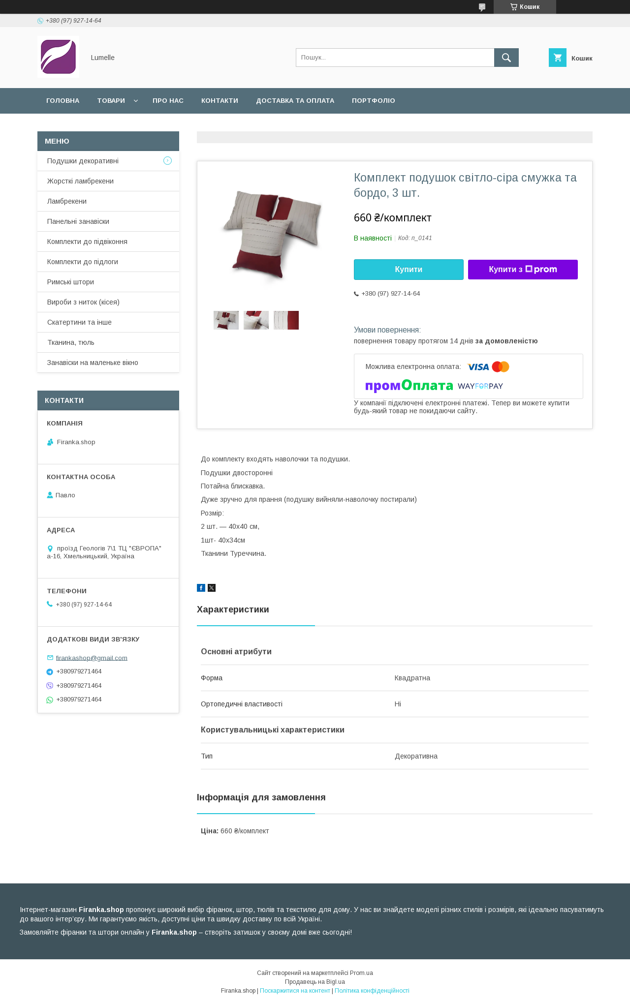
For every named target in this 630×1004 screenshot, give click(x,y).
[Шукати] (506, 57)
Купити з (523, 269)
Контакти (219, 100)
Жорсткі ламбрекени (80, 181)
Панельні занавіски (78, 221)
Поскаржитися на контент (295, 990)
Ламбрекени (67, 201)
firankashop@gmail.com (91, 657)
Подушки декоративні (83, 161)
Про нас (168, 100)
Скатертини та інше (79, 322)
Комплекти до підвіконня (87, 241)
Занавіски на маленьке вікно (92, 362)
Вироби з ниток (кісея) (83, 302)
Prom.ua (361, 973)
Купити (409, 269)
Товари (111, 100)
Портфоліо (373, 100)
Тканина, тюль (70, 342)
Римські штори (70, 282)
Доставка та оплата (295, 100)
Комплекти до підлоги (82, 262)
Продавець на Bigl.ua (315, 981)
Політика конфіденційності (372, 990)
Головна (62, 100)
